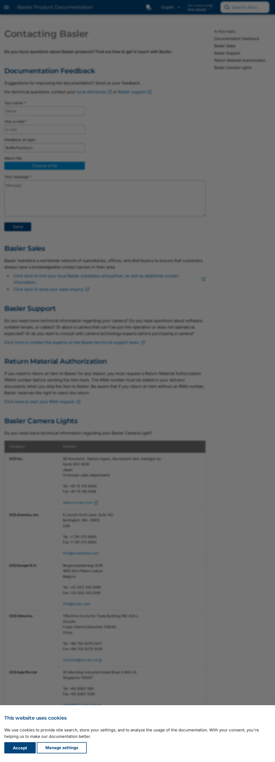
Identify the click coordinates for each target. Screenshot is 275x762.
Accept (20, 747)
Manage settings (61, 747)
